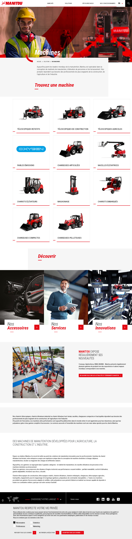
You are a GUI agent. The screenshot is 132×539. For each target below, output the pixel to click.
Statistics (36, 523)
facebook (96, 499)
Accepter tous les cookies (73, 532)
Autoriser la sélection (49, 532)
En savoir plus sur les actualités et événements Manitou (101, 375)
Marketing (36, 526)
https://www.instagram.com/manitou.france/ (107, 499)
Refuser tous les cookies (25, 532)
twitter (117, 499)
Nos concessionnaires (107, 3)
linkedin (101, 499)
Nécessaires (20, 523)
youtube (112, 499)
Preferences (20, 526)
